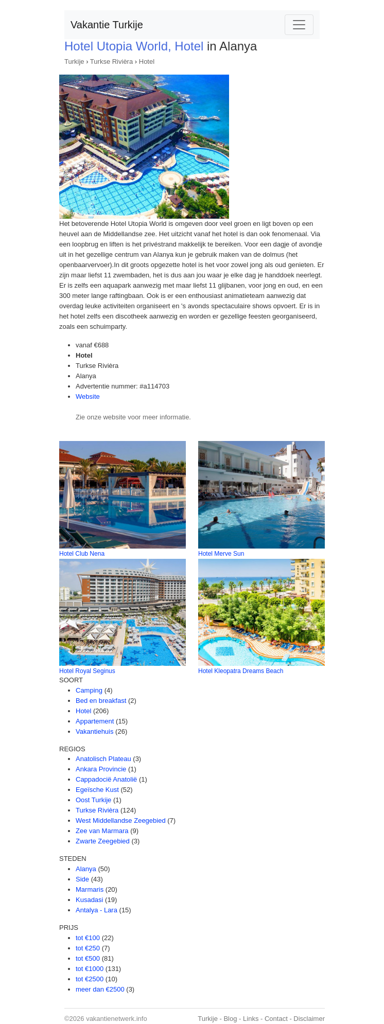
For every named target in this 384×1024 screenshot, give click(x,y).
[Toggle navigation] (299, 24)
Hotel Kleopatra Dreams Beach (240, 671)
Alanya (86, 869)
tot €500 (88, 958)
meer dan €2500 (100, 989)
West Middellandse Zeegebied (121, 820)
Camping (89, 690)
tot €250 (88, 948)
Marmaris (89, 889)
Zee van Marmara (102, 831)
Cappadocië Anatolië (106, 779)
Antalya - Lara (96, 910)
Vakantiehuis (94, 731)
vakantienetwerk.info (116, 1018)
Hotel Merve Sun (221, 553)
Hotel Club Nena (81, 553)
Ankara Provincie (101, 769)
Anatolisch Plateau (103, 759)
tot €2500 (89, 979)
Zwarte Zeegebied (103, 841)
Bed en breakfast (101, 700)
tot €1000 (89, 969)
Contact (276, 1018)
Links (250, 1018)
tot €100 (88, 938)
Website (88, 396)
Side (82, 879)
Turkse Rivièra (111, 61)
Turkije (74, 61)
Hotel (146, 61)
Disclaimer (309, 1018)
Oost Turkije (93, 800)
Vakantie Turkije (107, 24)
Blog (230, 1018)
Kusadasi (89, 900)
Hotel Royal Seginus (87, 671)
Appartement (95, 721)
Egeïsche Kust (97, 789)
